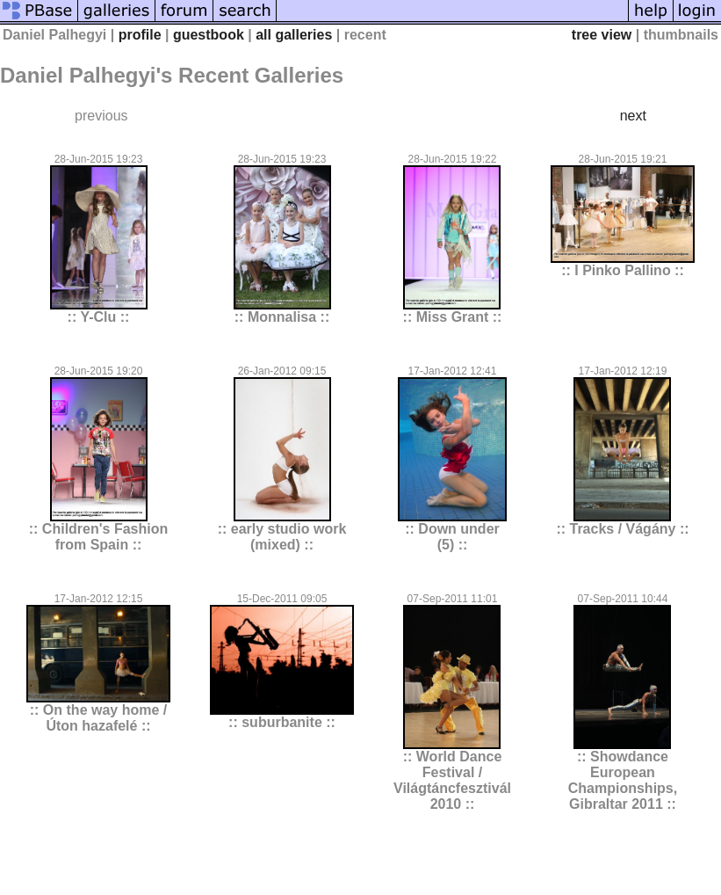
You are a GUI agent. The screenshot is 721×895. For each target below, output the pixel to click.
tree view (601, 34)
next (633, 115)
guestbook (208, 34)
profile (140, 34)
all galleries (294, 34)
